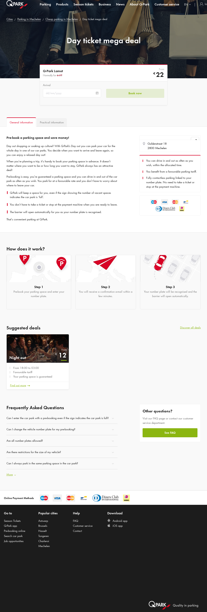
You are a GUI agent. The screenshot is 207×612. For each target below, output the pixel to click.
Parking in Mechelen (29, 19)
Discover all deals (190, 327)
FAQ (75, 521)
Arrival (47, 85)
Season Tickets (12, 521)
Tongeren (43, 536)
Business (105, 7)
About (139, 7)
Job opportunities (14, 541)
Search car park (13, 536)
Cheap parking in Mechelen (61, 19)
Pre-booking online (14, 531)
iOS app (115, 526)
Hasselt (42, 531)
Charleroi (43, 541)
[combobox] (188, 8)
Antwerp (43, 521)
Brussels (42, 526)
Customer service (167, 7)
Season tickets (83, 7)
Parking (45, 7)
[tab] (21, 122)
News (120, 7)
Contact (77, 531)
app (10, 526)
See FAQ (169, 432)
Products (62, 7)
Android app (117, 521)
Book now (135, 93)
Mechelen (44, 546)
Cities (9, 19)
